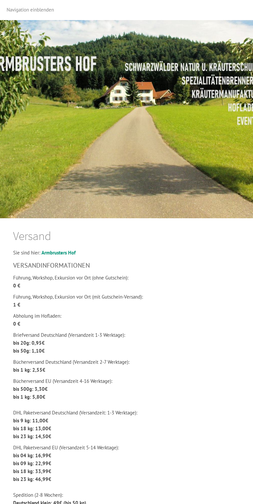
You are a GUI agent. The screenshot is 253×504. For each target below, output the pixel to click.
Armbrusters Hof (58, 253)
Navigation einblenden (30, 10)
